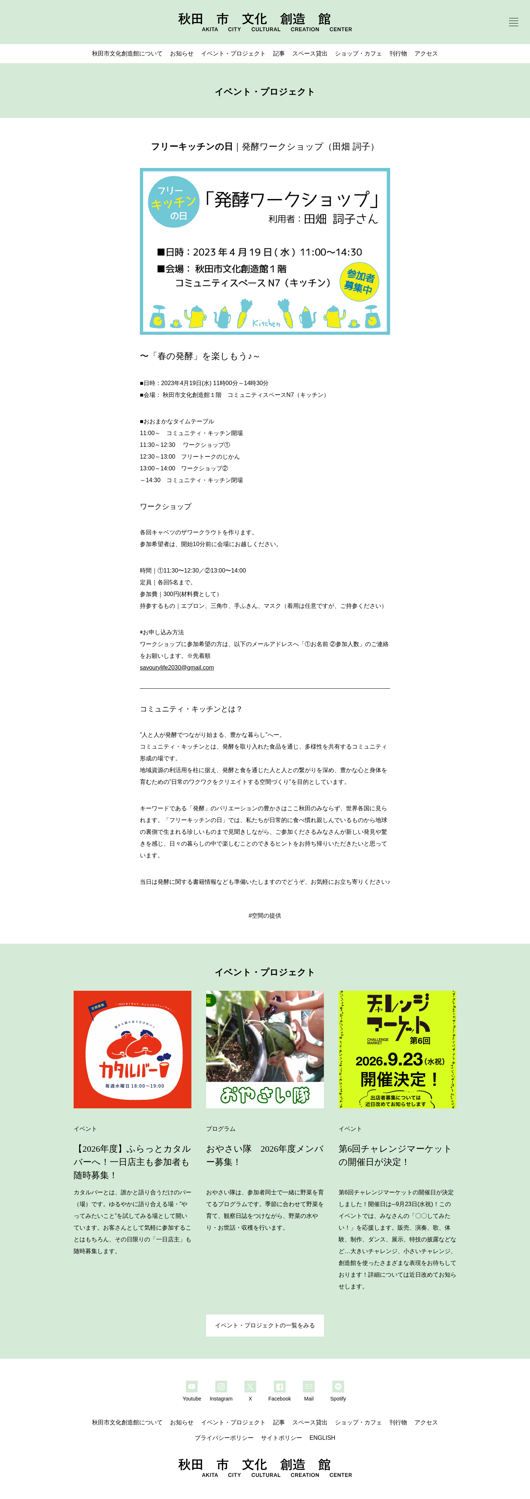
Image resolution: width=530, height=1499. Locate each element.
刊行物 (398, 53)
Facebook (279, 1399)
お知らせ (182, 53)
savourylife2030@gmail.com (177, 667)
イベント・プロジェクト (233, 53)
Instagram (221, 1399)
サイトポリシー (281, 1438)
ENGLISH (322, 1438)
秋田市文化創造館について (127, 53)
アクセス (426, 53)
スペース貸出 (310, 53)
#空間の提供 (265, 915)
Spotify (338, 1399)
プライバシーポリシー (224, 1438)
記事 (279, 53)
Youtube (192, 1399)
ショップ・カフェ (358, 53)
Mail (309, 1399)
